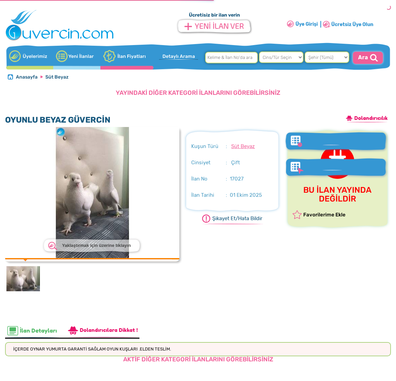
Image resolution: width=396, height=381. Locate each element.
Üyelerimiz (35, 56)
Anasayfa (27, 77)
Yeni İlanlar (81, 56)
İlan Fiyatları (131, 56)
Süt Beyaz (56, 77)
